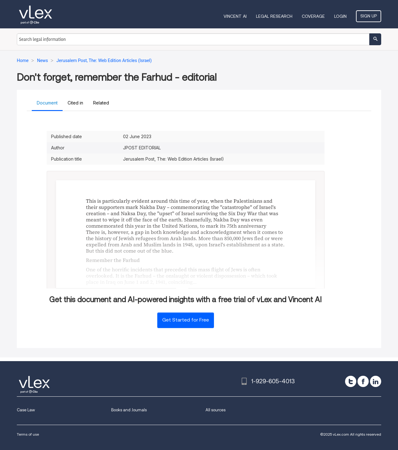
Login (340, 16)
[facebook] (363, 381)
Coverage (313, 16)
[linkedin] (375, 381)
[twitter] (350, 381)
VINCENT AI (235, 16)
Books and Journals (129, 410)
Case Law (26, 410)
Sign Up (368, 15)
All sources (215, 410)
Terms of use (28, 434)
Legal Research (274, 16)
